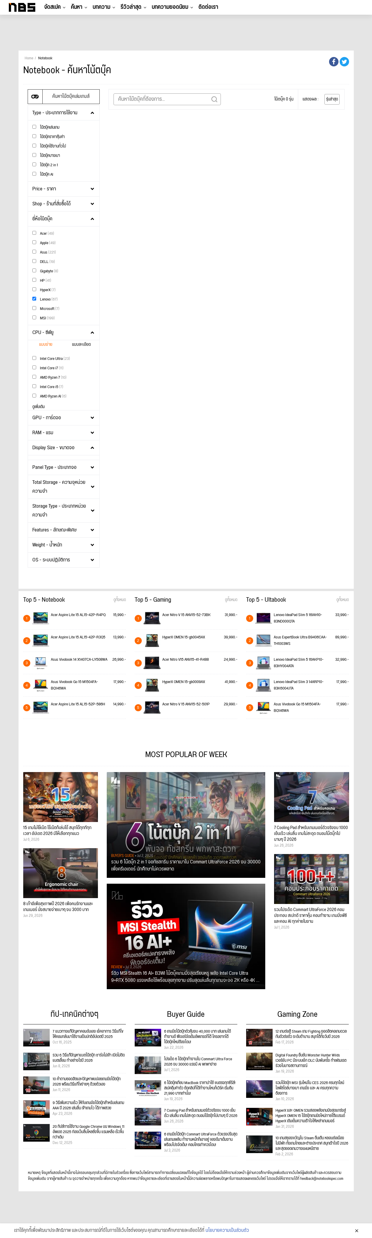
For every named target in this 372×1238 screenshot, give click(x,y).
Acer (43, 233)
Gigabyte (45, 271)
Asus (44, 252)
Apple (44, 242)
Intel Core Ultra (51, 358)
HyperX (44, 289)
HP (41, 280)
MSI (43, 318)
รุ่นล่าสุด (332, 99)
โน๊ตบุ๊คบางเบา (46, 155)
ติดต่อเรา (208, 7)
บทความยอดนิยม (170, 7)
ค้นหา (76, 7)
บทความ (101, 7)
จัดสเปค (52, 7)
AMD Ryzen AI (49, 396)
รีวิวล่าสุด (131, 7)
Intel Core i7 (48, 367)
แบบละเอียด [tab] (81, 344)
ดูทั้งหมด (120, 600)
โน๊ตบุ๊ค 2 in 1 (45, 164)
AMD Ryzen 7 (49, 377)
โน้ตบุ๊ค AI (42, 174)
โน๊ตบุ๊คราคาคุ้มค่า (48, 136)
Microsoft (45, 308)
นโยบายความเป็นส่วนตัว (227, 1231)
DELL (43, 261)
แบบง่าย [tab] (45, 344)
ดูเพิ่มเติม (38, 407)
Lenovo (45, 299)
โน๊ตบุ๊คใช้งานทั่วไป (49, 146)
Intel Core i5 (47, 386)
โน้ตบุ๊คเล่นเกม (45, 127)
